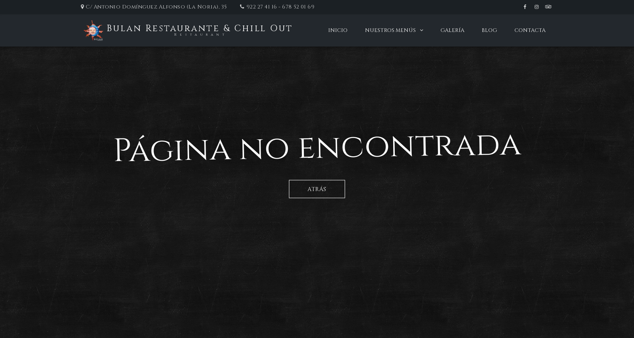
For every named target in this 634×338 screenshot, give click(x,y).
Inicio (338, 30)
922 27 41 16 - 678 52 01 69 (280, 7)
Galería (452, 30)
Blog (489, 30)
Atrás (317, 189)
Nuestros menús (390, 30)
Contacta (530, 30)
